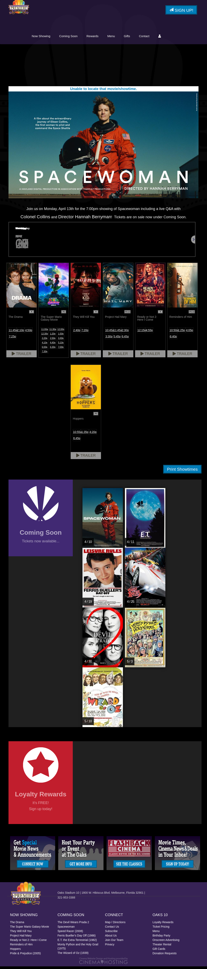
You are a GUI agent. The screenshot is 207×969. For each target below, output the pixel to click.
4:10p (45, 345)
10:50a (173, 332)
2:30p (125, 332)
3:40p (61, 340)
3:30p (108, 338)
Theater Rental (162, 947)
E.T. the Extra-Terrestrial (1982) (77, 942)
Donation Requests (165, 955)
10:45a (109, 332)
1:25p (181, 332)
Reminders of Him (21, 947)
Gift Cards (159, 951)
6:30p (53, 349)
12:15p (141, 332)
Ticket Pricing (161, 929)
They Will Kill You (21, 933)
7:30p (45, 354)
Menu (143, 38)
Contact (176, 38)
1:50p (61, 336)
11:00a (44, 331)
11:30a (52, 331)
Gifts (158, 38)
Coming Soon (100, 38)
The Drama (17, 924)
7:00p (61, 349)
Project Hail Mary (21, 938)
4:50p (28, 332)
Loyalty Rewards (163, 924)
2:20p (45, 340)
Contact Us (112, 929)
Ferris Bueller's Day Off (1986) (77, 938)
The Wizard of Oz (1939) (73, 955)
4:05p (189, 332)
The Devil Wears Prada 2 (73, 924)
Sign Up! (181, 10)
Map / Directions (115, 924)
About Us (111, 938)
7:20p (84, 332)
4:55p (149, 332)
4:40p (53, 345)
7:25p (12, 338)
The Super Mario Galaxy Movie (29, 929)
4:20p (93, 434)
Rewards (124, 38)
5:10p (61, 345)
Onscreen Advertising (166, 942)
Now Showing (72, 38)
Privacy (109, 947)
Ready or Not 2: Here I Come (28, 942)
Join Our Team (114, 942)
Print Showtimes (182, 471)
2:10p (20, 332)
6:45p (125, 338)
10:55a (77, 434)
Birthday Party (161, 938)
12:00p (60, 331)
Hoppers (15, 951)
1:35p (84, 434)
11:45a (12, 332)
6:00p (45, 349)
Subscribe (111, 933)
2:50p (53, 340)
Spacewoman (66, 929)
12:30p (44, 336)
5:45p (117, 338)
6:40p (173, 338)
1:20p (53, 336)
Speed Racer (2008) (70, 933)
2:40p (76, 332)
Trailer (21, 356)
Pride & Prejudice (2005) (25, 955)
